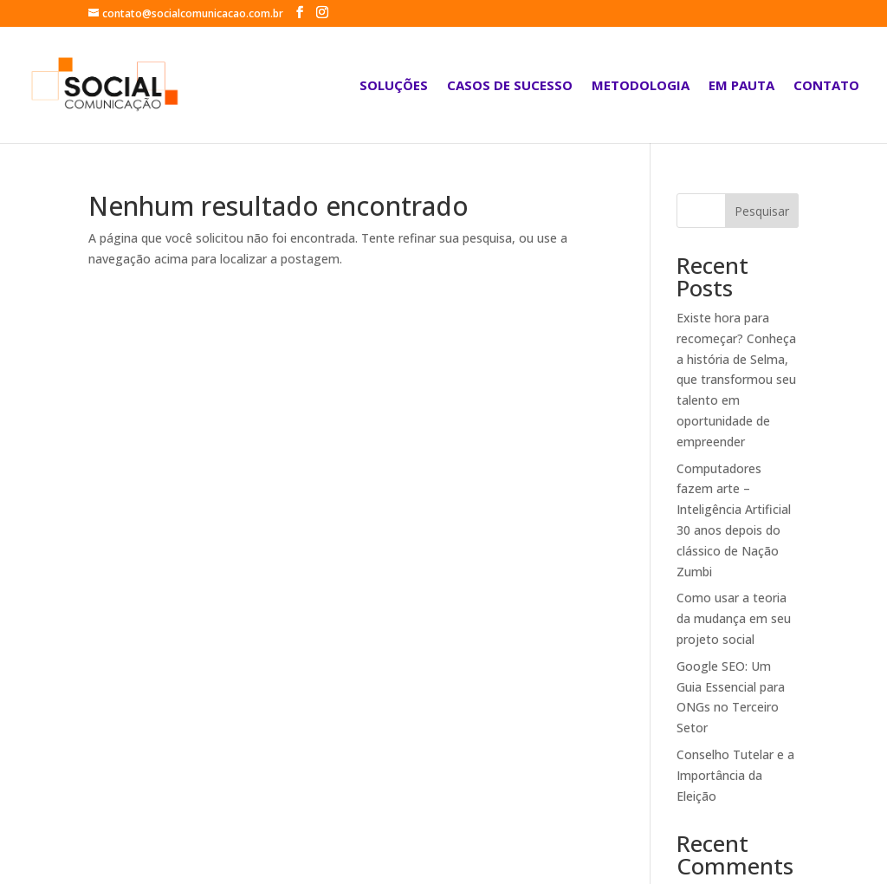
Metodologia (641, 86)
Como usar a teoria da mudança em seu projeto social (734, 618)
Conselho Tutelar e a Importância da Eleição (735, 775)
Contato (826, 86)
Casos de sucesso (510, 86)
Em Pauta (741, 86)
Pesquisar (762, 211)
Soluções (393, 86)
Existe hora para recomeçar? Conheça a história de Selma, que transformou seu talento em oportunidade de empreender (736, 379)
